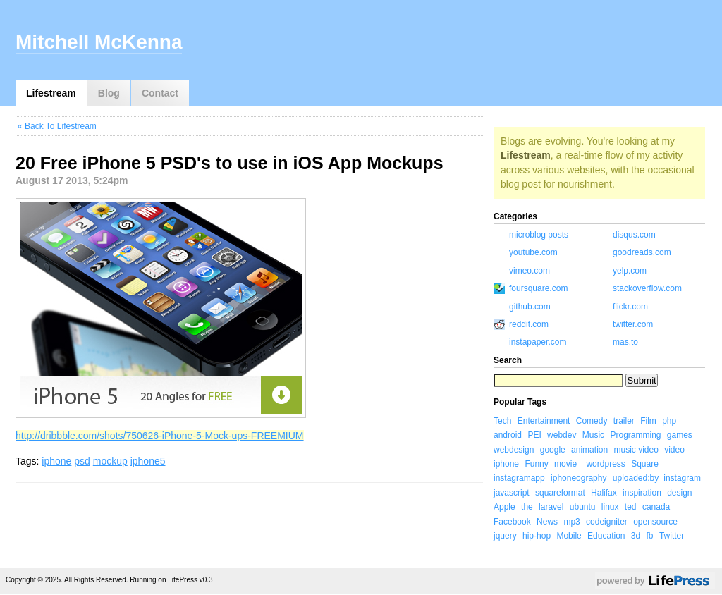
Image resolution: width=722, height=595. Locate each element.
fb (650, 536)
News (547, 522)
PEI (534, 435)
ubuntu (583, 507)
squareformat (560, 493)
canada (656, 507)
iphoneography (578, 478)
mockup (110, 461)
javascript (512, 493)
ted (631, 507)
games (679, 435)
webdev (561, 435)
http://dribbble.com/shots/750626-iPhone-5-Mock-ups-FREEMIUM (160, 435)
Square (645, 464)
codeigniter (607, 522)
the (527, 507)
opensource (655, 522)
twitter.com (633, 324)
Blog (109, 93)
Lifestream (51, 93)
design (679, 493)
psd (82, 461)
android (508, 435)
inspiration (642, 493)
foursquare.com (538, 288)
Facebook (512, 522)
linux (610, 507)
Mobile (568, 536)
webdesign (514, 450)
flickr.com (630, 307)
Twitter (671, 536)
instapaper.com (537, 342)
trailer (624, 421)
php (669, 421)
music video (635, 450)
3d (635, 536)
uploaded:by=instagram (657, 478)
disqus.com (634, 235)
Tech (502, 421)
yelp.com (630, 271)
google (552, 450)
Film (648, 421)
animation (589, 450)
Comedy (592, 421)
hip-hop (536, 536)
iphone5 (148, 461)
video (674, 450)
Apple (504, 507)
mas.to (625, 342)
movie (565, 464)
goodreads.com (642, 252)
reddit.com (529, 324)
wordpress (605, 464)
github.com (530, 307)
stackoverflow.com (647, 288)
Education (606, 536)
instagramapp (519, 478)
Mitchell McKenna (99, 42)
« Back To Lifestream (57, 126)
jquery (505, 536)
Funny (536, 464)
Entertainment (544, 421)
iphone (56, 461)
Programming (635, 435)
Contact (160, 93)
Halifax (604, 493)
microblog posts (538, 235)
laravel (551, 507)
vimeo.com (529, 271)
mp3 (571, 522)
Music (593, 435)
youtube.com (533, 252)
